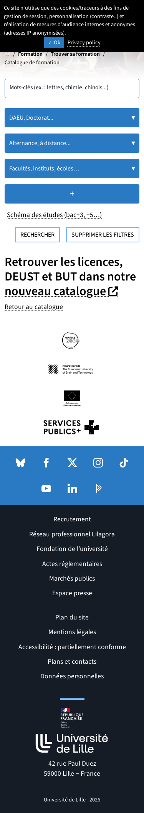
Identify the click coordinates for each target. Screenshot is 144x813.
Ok (54, 42)
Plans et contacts (72, 661)
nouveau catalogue (62, 291)
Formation (30, 54)
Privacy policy (84, 42)
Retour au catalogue (34, 307)
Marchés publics (72, 578)
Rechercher (37, 234)
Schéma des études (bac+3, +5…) (54, 215)
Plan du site (72, 617)
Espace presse (72, 593)
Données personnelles (72, 676)
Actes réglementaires (72, 564)
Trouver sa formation (75, 54)
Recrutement (72, 519)
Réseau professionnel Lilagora (72, 534)
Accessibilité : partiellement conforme (72, 647)
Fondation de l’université (72, 549)
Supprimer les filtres (102, 234)
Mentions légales (72, 632)
